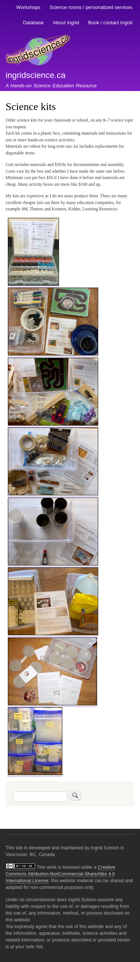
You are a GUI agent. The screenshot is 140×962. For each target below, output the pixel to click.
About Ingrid (66, 22)
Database (33, 22)
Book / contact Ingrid (110, 22)
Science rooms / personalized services (91, 7)
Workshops (28, 7)
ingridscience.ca (36, 75)
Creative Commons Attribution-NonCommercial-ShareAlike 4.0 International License (60, 874)
